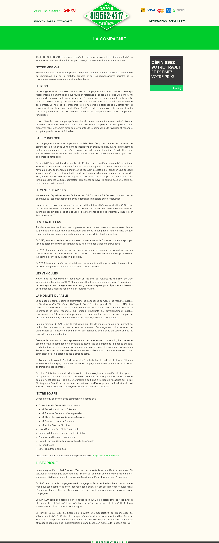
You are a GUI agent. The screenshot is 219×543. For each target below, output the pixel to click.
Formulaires (177, 21)
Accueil (37, 11)
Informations (158, 21)
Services (39, 21)
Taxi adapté (64, 21)
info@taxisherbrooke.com (105, 455)
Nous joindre (52, 11)
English (181, 10)
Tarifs (51, 21)
